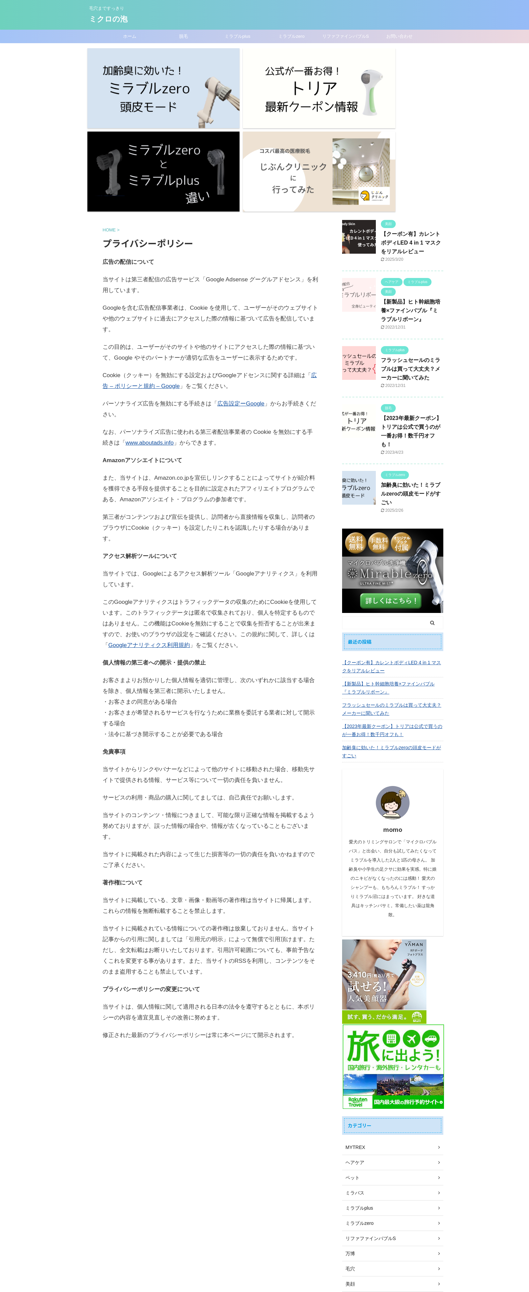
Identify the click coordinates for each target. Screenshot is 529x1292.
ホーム (129, 36)
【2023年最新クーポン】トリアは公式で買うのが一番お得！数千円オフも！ (392, 612)
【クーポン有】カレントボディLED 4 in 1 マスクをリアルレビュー (411, 124)
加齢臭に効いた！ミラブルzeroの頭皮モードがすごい (411, 375)
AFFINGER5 (295, 1282)
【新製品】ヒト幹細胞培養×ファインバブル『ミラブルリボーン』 (410, 192)
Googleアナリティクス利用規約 (149, 527)
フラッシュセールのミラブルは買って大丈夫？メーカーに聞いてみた (410, 250)
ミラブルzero (291, 36)
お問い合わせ (399, 36)
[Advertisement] (210, 994)
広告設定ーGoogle (240, 285)
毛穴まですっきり (264, 1273)
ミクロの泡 (108, 19)
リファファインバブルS (345, 36)
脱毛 (183, 36)
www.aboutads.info (150, 324)
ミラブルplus (237, 36)
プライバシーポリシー (291, 1245)
